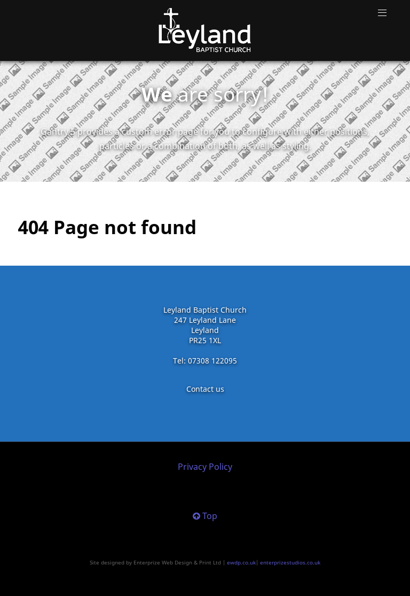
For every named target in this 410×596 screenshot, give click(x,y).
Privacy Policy (205, 467)
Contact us (205, 389)
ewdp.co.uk (241, 562)
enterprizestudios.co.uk (290, 562)
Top (205, 516)
